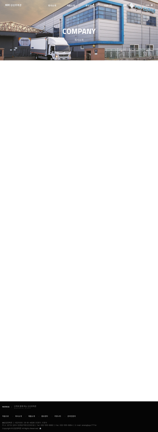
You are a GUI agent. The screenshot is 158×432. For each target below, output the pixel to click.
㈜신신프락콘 (17, 5)
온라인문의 (128, 5)
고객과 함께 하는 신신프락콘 (25, 406)
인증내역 (107, 64)
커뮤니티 (108, 5)
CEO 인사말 (70, 65)
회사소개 (52, 5)
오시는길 (119, 65)
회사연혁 (95, 65)
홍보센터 (89, 5)
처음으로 (5, 416)
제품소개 (71, 5)
